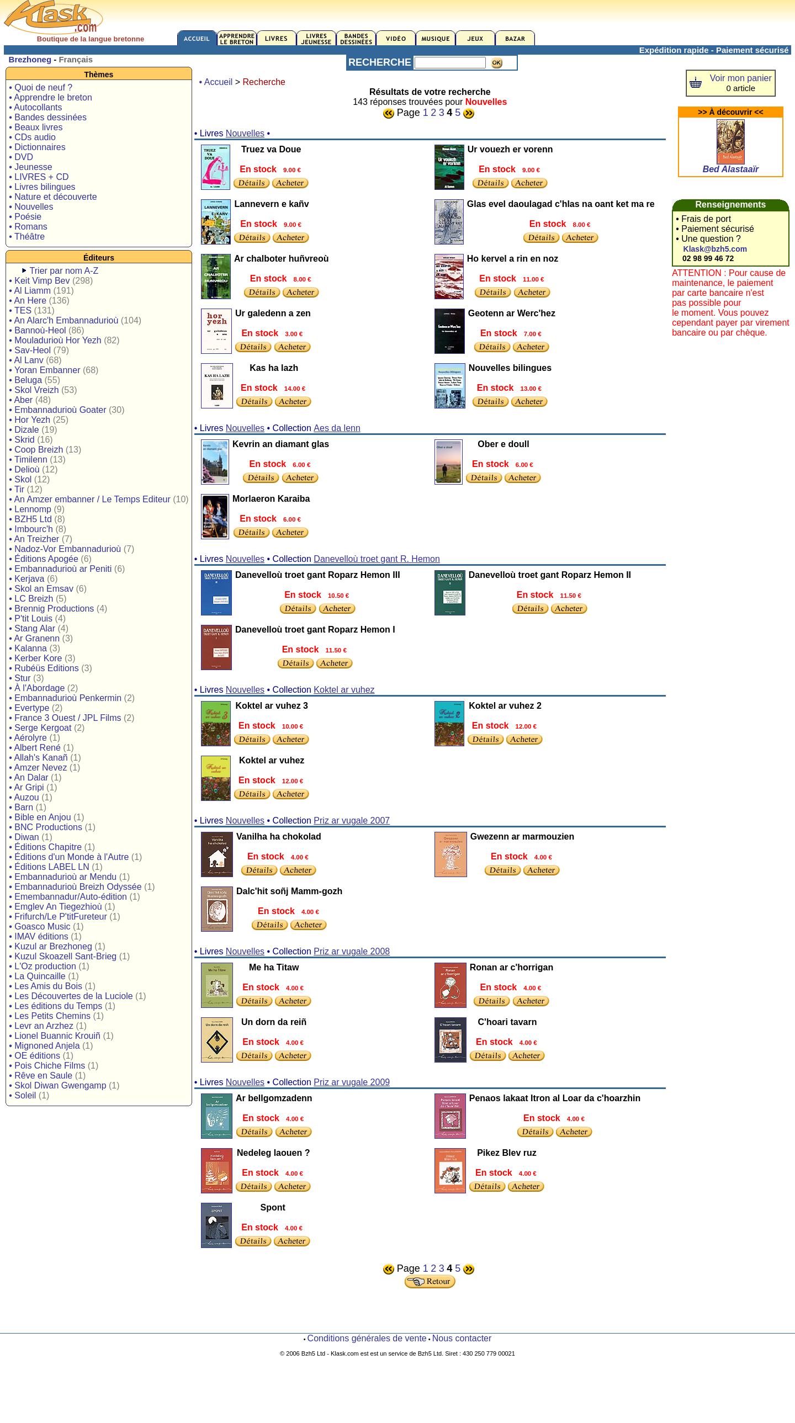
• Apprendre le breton (50, 97)
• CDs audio (32, 137)
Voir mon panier (741, 78)
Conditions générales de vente (367, 1338)
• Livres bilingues (42, 187)
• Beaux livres (35, 127)
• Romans (28, 226)
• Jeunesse (30, 167)
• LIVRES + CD (38, 177)
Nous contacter (462, 1338)
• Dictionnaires (37, 147)
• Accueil (216, 82)
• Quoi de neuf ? (40, 87)
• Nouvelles (31, 206)
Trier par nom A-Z (64, 270)
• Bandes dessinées (48, 117)
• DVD (21, 157)
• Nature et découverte (53, 196)
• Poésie (25, 216)
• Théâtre (27, 236)
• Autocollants (35, 107)
